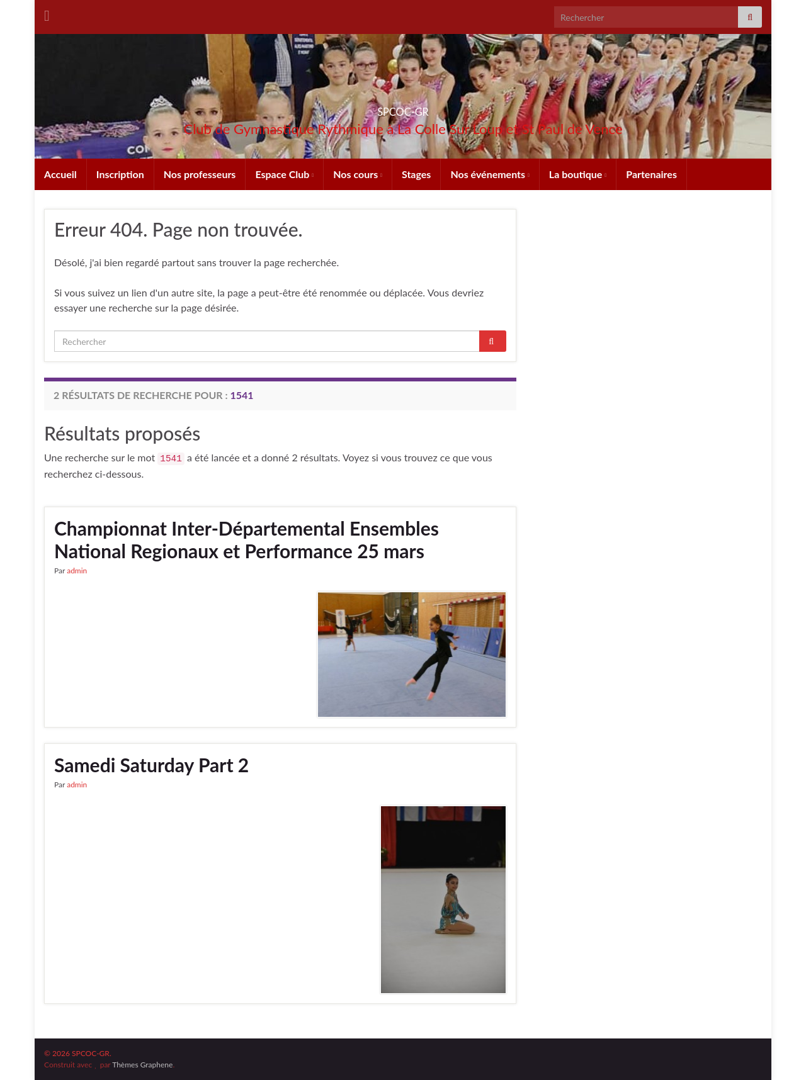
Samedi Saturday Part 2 (151, 764)
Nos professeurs (200, 174)
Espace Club (284, 174)
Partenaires (651, 174)
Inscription (120, 174)
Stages (416, 174)
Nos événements (489, 174)
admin (77, 570)
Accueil (60, 174)
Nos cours (357, 174)
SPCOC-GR (403, 108)
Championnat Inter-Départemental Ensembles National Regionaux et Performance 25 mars (246, 539)
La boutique (577, 174)
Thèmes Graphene (142, 1064)
